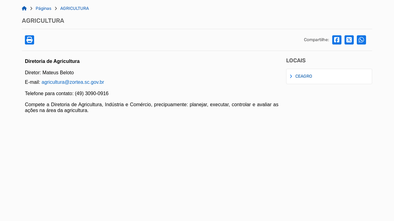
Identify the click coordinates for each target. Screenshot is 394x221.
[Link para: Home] (24, 8)
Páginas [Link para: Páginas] (43, 8)
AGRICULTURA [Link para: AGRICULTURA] (74, 8)
